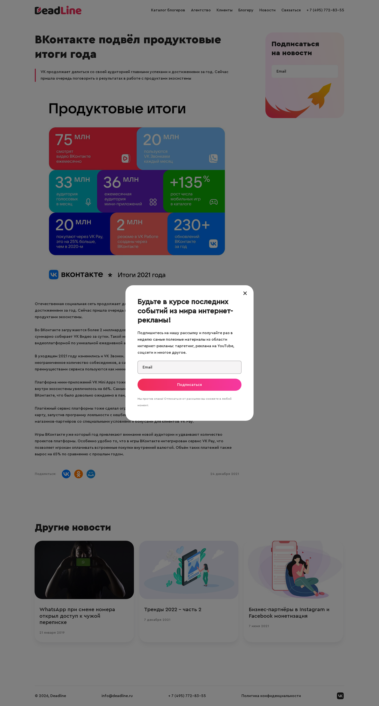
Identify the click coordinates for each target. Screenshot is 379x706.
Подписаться (189, 385)
